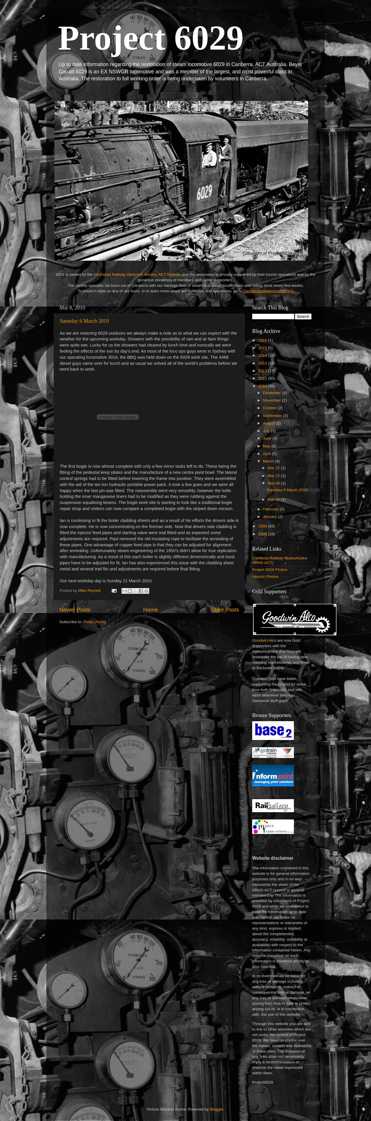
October (270, 408)
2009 (263, 526)
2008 (263, 534)
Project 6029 (151, 38)
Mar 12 (274, 476)
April (267, 453)
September (273, 415)
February (271, 509)
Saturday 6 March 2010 (84, 321)
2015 (263, 348)
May (267, 446)
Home (150, 610)
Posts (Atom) (94, 622)
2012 (263, 371)
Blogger (216, 1109)
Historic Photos (265, 576)
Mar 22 (274, 468)
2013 (263, 363)
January (270, 516)
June (267, 438)
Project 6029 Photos (270, 569)
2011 (263, 378)
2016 (263, 340)
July (267, 431)
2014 (263, 355)
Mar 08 (274, 483)
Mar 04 (274, 499)
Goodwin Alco (264, 640)
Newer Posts (74, 610)
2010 (263, 386)
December (272, 393)
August (269, 423)
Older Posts (224, 610)
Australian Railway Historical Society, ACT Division (137, 274)
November (272, 400)
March (269, 461)
